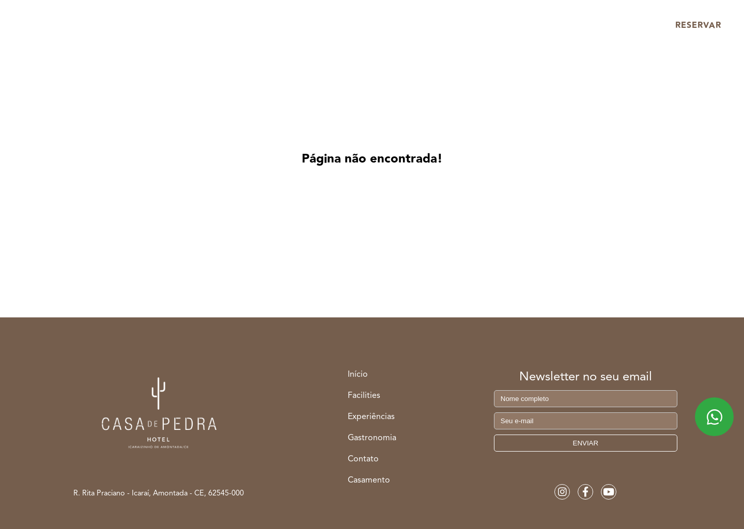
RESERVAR (698, 25)
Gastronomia (445, 25)
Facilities (274, 25)
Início (111, 25)
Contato (363, 459)
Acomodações (189, 25)
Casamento (533, 25)
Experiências (354, 25)
